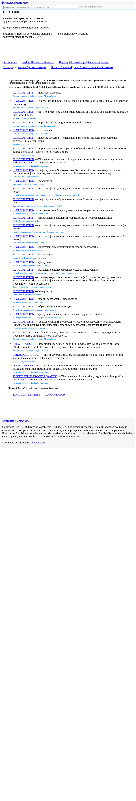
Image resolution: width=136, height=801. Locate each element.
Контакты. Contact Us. (15, 420)
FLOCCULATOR (55, 394)
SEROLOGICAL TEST (26, 354)
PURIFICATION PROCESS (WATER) (35, 376)
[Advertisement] (44, 50)
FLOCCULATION (23, 92)
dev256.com (38, 442)
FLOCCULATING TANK (26, 394)
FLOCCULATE (22, 332)
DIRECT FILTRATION (26, 365)
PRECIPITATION (23, 343)
